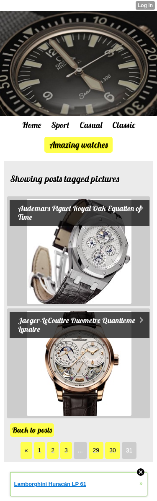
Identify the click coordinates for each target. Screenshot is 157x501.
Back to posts (32, 430)
